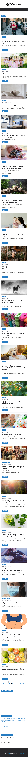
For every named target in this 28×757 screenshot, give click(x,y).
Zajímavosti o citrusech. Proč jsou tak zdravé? (13, 670)
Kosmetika (4, 598)
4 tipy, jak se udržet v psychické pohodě (12, 268)
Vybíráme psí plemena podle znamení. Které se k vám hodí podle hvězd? (13, 368)
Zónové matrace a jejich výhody (12, 105)
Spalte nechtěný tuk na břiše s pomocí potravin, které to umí (12, 636)
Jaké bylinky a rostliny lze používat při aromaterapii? (13, 535)
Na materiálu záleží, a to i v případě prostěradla (13, 334)
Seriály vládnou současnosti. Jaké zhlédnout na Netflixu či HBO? (13, 569)
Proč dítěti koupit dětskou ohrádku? (14, 434)
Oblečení (8, 462)
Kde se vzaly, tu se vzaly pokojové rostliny (13, 501)
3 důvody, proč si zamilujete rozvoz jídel (13, 42)
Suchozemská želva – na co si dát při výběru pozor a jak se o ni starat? (14, 167)
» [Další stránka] (20, 683)
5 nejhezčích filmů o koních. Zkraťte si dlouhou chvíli (13, 302)
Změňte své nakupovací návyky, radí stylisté (14, 467)
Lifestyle (4, 37)
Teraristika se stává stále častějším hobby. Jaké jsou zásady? (13, 201)
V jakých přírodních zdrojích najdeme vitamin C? (11, 403)
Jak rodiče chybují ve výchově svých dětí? (13, 235)
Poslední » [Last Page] (24, 683)
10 (17, 683)
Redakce (9, 39)
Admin (9, 71)
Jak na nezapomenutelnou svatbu (13, 74)
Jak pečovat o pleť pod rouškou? (12, 603)
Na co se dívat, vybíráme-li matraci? (13, 135)
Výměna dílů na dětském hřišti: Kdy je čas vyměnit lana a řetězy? (13, 718)
